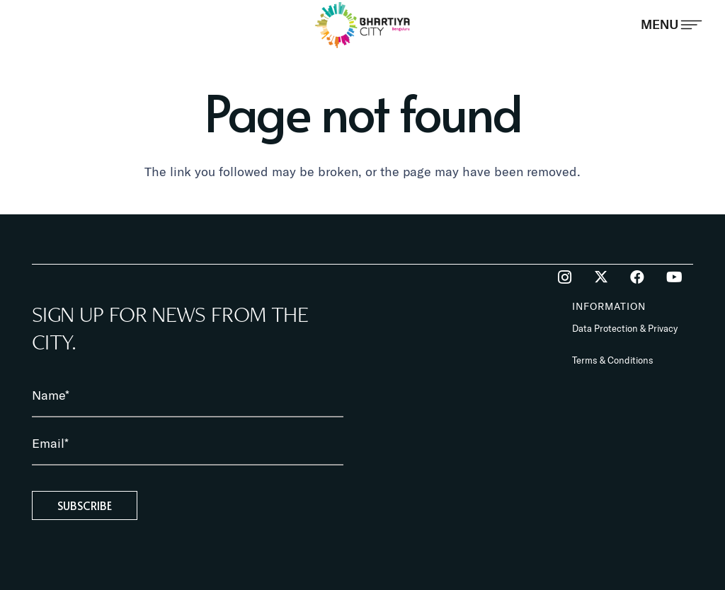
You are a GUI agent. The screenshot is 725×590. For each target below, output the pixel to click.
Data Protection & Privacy (625, 328)
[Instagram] (564, 277)
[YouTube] (674, 277)
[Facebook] (637, 277)
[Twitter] (601, 277)
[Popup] (671, 25)
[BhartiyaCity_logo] (362, 25)
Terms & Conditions (612, 360)
